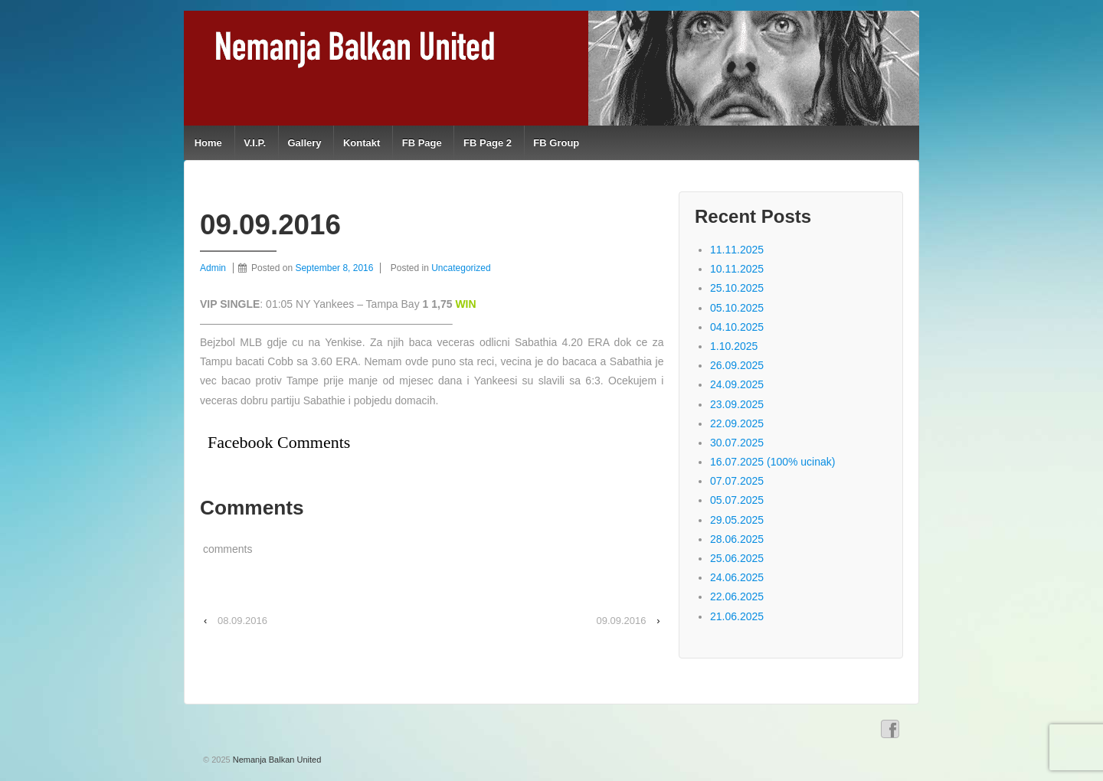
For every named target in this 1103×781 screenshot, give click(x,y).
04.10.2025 (737, 327)
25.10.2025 (737, 288)
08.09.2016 (242, 620)
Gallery (304, 143)
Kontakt (361, 143)
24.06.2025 (737, 577)
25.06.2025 (737, 558)
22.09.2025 (737, 423)
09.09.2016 (621, 620)
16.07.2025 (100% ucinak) (772, 462)
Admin (213, 268)
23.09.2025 (737, 404)
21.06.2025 (737, 616)
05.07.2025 (737, 500)
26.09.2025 (737, 365)
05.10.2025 (737, 308)
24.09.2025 (737, 384)
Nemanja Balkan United (276, 759)
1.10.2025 (734, 346)
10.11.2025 (737, 269)
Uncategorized (460, 268)
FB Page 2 (487, 143)
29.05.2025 (737, 520)
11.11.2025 (737, 249)
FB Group (556, 143)
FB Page (422, 143)
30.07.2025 (737, 442)
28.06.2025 (737, 539)
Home (208, 143)
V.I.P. (255, 143)
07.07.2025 (737, 481)
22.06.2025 (737, 596)
